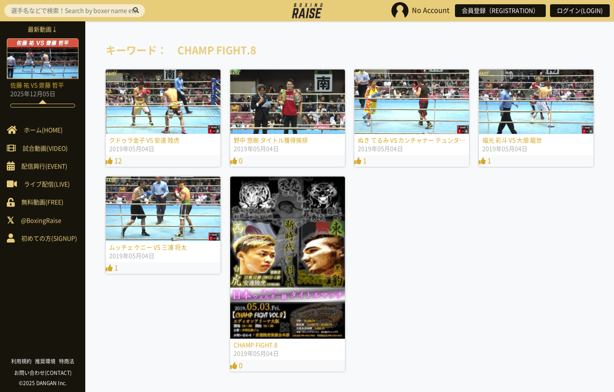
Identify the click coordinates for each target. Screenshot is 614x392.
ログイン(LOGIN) (580, 11)
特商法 (66, 361)
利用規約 (21, 361)
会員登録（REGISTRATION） (500, 11)
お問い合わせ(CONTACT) (43, 372)
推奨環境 (45, 361)
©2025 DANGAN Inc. (43, 383)
